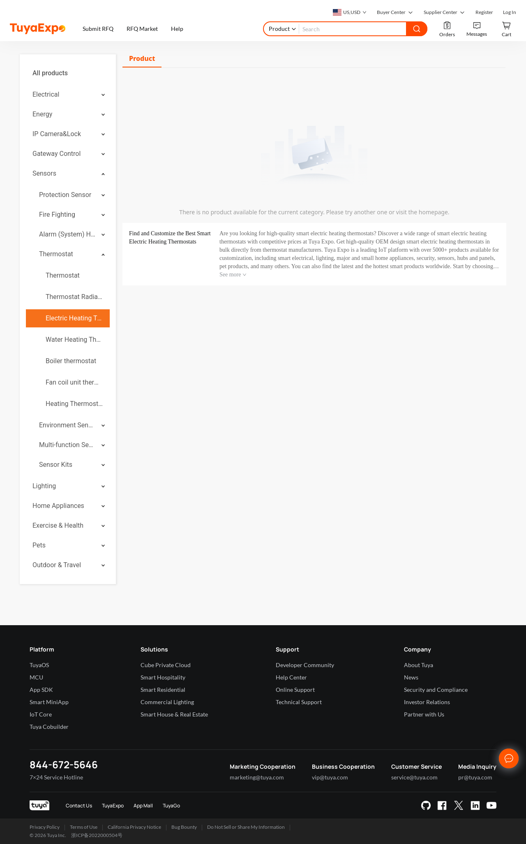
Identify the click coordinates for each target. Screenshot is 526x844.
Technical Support (299, 701)
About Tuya (418, 664)
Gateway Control (56, 154)
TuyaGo (171, 805)
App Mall (143, 805)
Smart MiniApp (49, 701)
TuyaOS (39, 664)
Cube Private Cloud (166, 664)
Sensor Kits (55, 464)
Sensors (44, 173)
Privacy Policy (45, 827)
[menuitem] (68, 73)
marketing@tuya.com (257, 777)
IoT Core (41, 714)
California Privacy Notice (134, 827)
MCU (36, 677)
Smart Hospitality (163, 677)
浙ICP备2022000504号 (96, 835)
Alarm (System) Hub (67, 234)
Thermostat (56, 254)
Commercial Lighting (167, 701)
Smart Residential (163, 689)
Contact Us (79, 805)
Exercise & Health (57, 525)
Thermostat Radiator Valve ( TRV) (74, 297)
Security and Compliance (436, 689)
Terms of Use (83, 827)
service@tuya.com (414, 777)
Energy (42, 114)
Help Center (291, 677)
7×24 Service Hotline (56, 777)
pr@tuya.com (475, 777)
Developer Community (305, 664)
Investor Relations (427, 701)
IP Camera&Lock (56, 134)
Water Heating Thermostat (74, 339)
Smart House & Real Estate (174, 714)
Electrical (45, 94)
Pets (39, 545)
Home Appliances (58, 506)
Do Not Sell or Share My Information (246, 827)
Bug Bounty (184, 827)
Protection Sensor (65, 195)
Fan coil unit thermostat (74, 382)
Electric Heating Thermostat (74, 318)
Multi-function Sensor (67, 445)
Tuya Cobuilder (49, 726)
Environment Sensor (67, 425)
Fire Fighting (57, 214)
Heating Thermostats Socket (74, 404)
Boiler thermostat (71, 361)
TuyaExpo (113, 805)
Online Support (295, 689)
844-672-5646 (64, 764)
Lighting (44, 486)
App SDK (41, 689)
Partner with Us (424, 714)
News (411, 677)
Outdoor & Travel (56, 565)
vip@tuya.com (330, 777)
